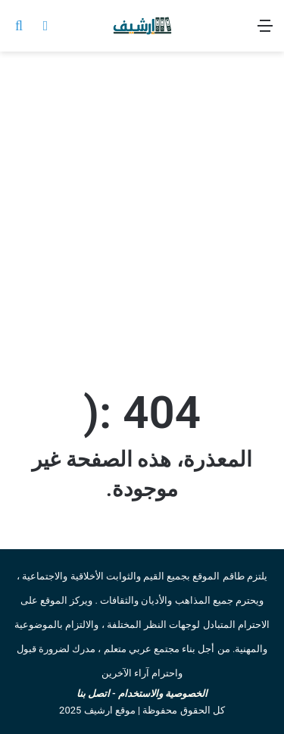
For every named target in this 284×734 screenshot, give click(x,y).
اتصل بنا (93, 693)
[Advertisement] (142, 216)
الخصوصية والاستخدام (163, 693)
